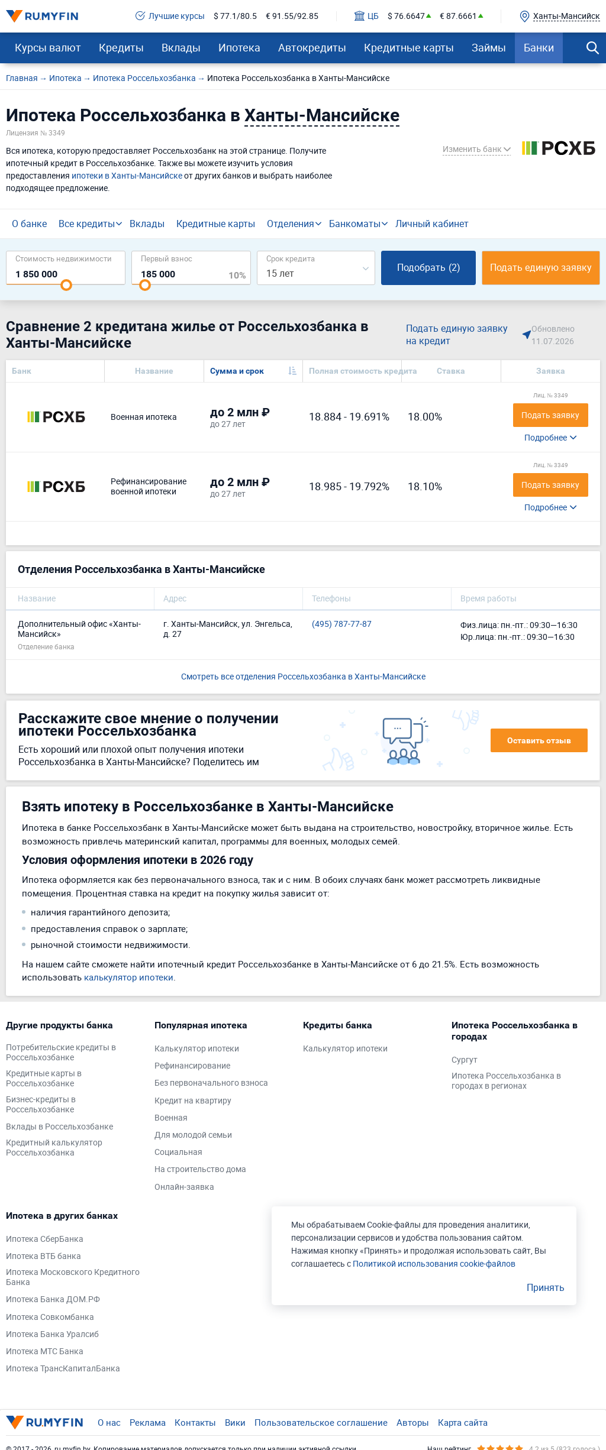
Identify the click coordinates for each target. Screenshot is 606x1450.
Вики (235, 1422)
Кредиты (121, 47)
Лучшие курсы (170, 16)
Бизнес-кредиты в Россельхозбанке (41, 1105)
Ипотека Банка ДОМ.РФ (53, 1299)
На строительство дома (200, 1169)
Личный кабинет (432, 223)
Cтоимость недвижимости (63, 258)
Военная (171, 1118)
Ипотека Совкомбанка (50, 1317)
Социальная (178, 1152)
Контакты (195, 1422)
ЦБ (366, 16)
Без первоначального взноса (211, 1083)
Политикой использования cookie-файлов (434, 1263)
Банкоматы (355, 223)
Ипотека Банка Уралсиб (52, 1334)
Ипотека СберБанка (44, 1239)
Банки (539, 47)
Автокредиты (312, 47)
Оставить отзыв (539, 740)
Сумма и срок (237, 371)
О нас (109, 1422)
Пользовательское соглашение (321, 1422)
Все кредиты (87, 223)
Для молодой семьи (193, 1135)
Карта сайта (463, 1422)
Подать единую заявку (541, 267)
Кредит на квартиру (192, 1101)
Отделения (290, 223)
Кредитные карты (409, 47)
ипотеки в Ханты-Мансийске (127, 175)
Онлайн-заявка (184, 1187)
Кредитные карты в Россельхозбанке (44, 1079)
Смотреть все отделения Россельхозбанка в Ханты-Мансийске (303, 676)
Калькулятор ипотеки (196, 1049)
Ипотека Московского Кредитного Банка (73, 1277)
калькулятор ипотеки (128, 977)
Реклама (148, 1422)
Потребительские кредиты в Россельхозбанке (61, 1053)
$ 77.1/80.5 (235, 16)
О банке (29, 223)
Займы (489, 47)
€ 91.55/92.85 (292, 16)
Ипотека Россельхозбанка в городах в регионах (506, 1081)
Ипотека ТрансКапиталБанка (63, 1369)
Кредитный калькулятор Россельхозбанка (54, 1148)
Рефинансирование (192, 1066)
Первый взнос (166, 258)
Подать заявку (550, 414)
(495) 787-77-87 (342, 624)
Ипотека (239, 47)
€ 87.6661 (458, 16)
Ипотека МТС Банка (44, 1352)
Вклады (181, 47)
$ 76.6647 (406, 16)
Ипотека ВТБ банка (43, 1256)
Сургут (465, 1060)
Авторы (413, 1422)
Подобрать (428, 267)
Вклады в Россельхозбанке (59, 1127)
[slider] (66, 285)
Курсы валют (48, 47)
